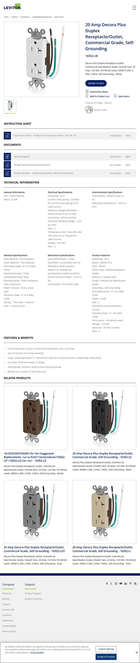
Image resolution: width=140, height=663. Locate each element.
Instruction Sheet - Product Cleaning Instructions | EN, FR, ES (45, 135)
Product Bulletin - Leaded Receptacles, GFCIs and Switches (43, 173)
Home (6, 17)
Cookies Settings (106, 649)
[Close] (136, 652)
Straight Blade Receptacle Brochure (32, 164)
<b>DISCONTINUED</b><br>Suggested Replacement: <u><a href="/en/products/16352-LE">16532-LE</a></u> (34, 457)
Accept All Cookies (106, 656)
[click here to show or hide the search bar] (128, 8)
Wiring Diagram (22, 156)
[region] (70, 652)
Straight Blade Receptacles (42, 17)
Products (14, 17)
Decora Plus (59, 17)
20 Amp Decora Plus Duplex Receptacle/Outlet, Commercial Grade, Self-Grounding (102, 455)
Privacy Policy (37, 652)
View (127, 135)
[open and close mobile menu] (134, 7)
